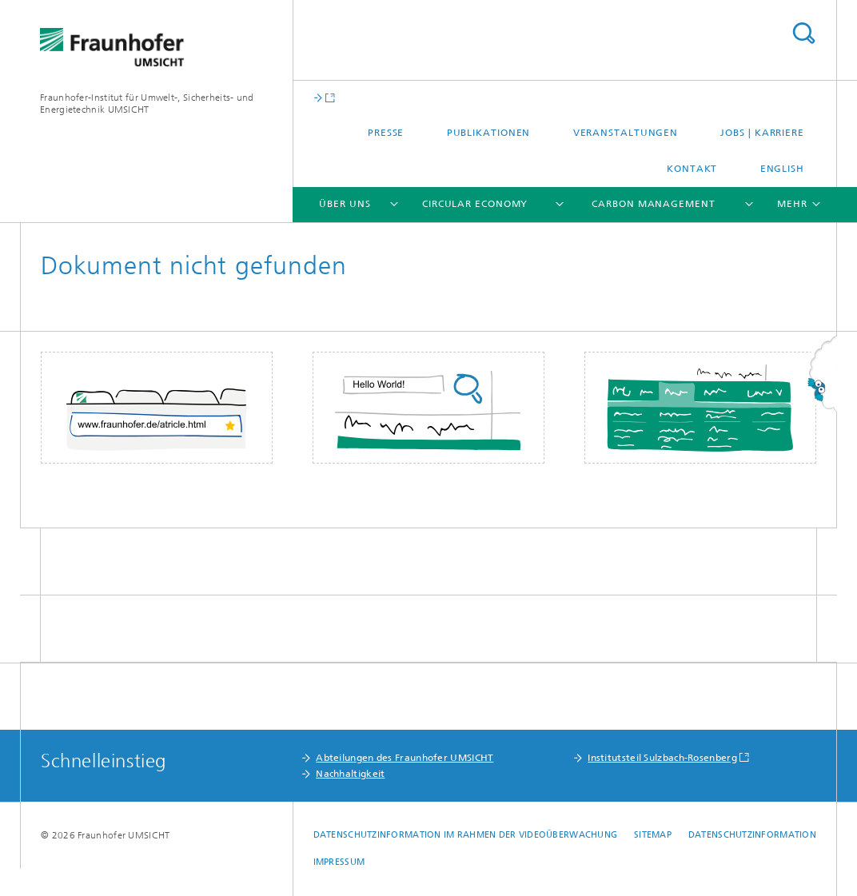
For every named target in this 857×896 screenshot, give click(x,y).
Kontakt (692, 168)
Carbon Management (653, 203)
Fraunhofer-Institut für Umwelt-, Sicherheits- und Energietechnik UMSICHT (147, 103)
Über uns (344, 203)
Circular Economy (475, 203)
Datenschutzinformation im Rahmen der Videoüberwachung (465, 835)
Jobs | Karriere (762, 132)
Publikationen (489, 132)
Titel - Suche (803, 33)
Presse (386, 132)
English (782, 168)
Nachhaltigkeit (350, 773)
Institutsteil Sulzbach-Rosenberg (662, 757)
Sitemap (653, 835)
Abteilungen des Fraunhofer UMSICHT (404, 757)
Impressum (339, 862)
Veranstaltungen (626, 132)
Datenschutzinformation (752, 835)
